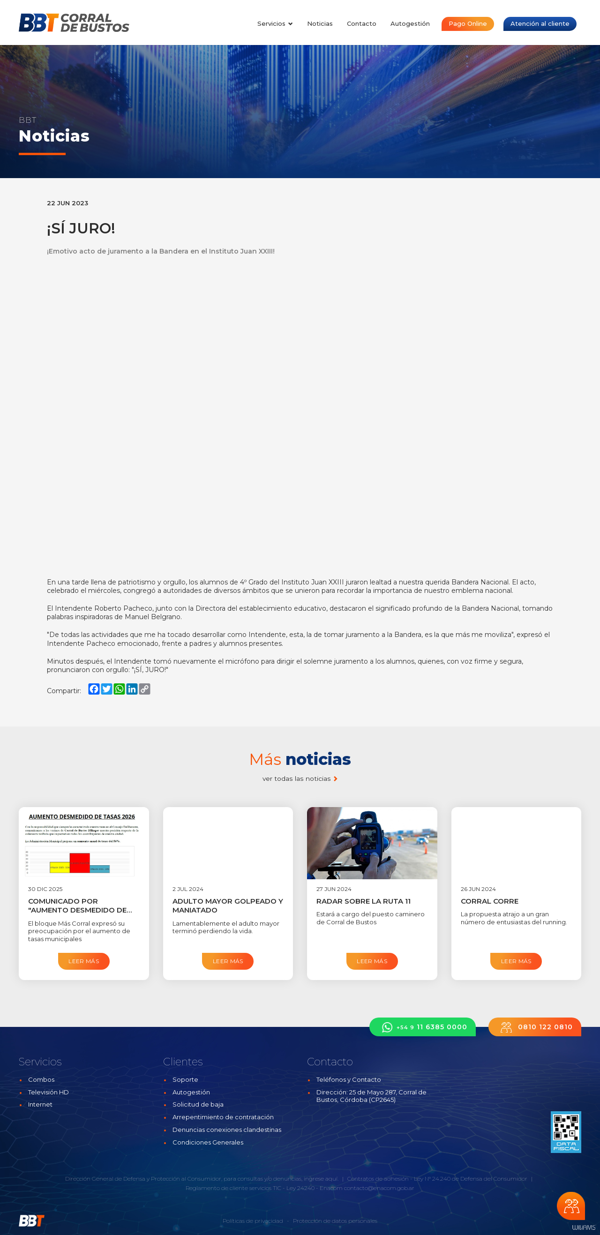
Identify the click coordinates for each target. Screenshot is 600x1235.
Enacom (331, 1187)
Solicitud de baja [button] (198, 1104)
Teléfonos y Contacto (348, 1079)
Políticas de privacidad (253, 1220)
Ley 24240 (300, 1187)
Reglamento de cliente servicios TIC (233, 1187)
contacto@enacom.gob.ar (379, 1187)
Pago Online (468, 23)
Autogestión (410, 23)
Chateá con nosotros (571, 1206)
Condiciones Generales (207, 1142)
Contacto (361, 23)
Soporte (185, 1079)
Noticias (320, 23)
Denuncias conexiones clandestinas (226, 1129)
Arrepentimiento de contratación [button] (223, 1117)
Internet (40, 1104)
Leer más (83, 961)
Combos (41, 1079)
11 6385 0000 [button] (422, 1027)
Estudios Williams (583, 1227)
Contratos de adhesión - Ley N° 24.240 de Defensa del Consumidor (437, 1178)
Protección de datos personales (335, 1220)
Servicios (275, 23)
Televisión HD (48, 1092)
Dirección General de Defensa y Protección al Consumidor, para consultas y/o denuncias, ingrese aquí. (201, 1178)
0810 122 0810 (535, 1027)
